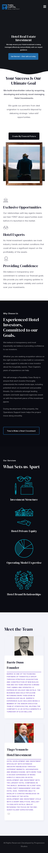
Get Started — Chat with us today (23, 56)
